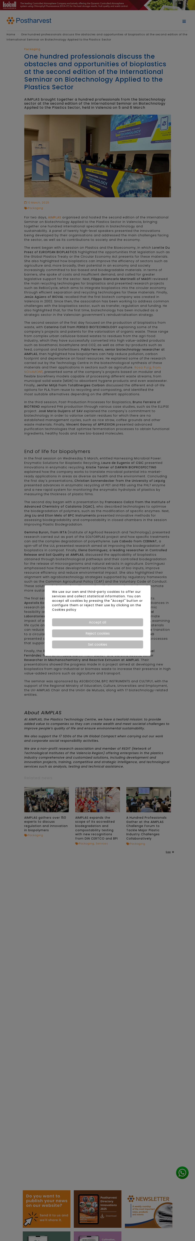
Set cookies (97, 644)
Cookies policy (64, 610)
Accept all (97, 622)
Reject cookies (97, 633)
